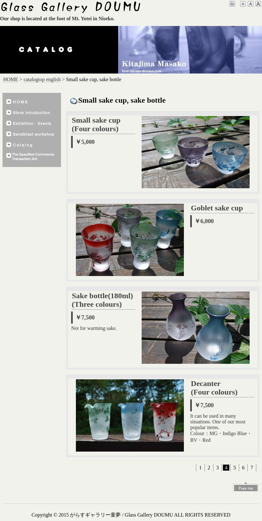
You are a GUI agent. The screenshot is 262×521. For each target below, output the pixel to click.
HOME (10, 79)
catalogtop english (42, 79)
